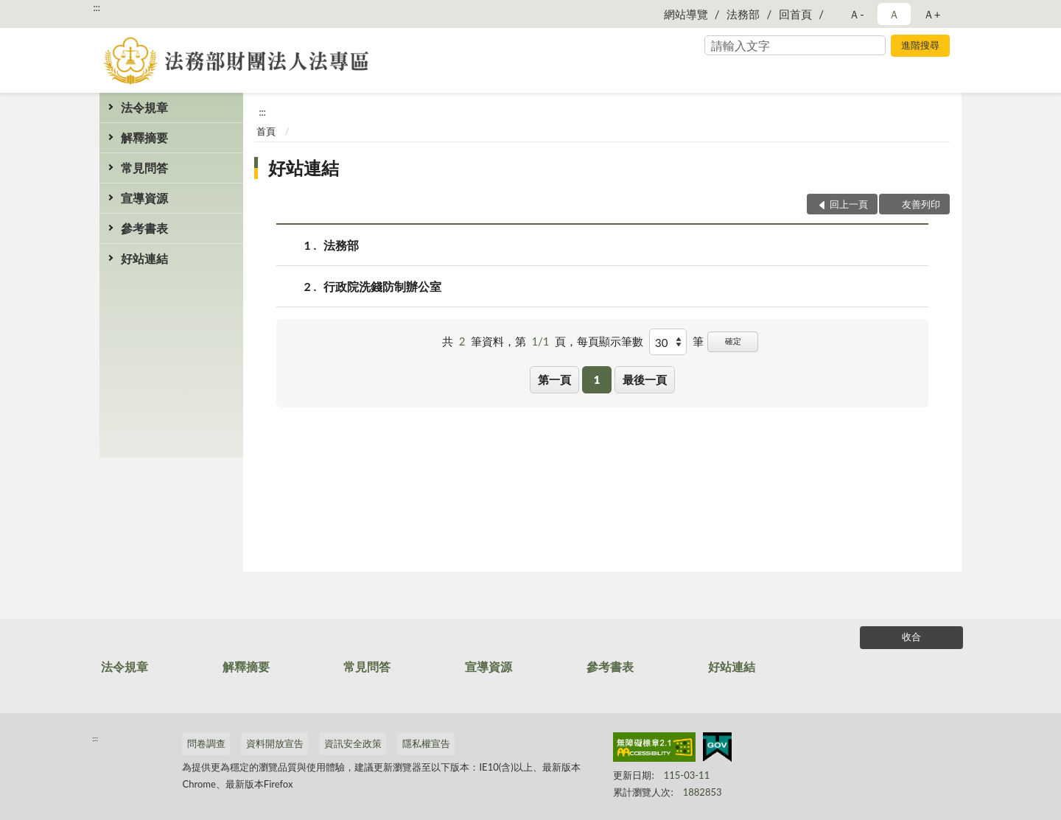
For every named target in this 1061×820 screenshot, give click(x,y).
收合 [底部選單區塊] (911, 636)
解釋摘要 (144, 137)
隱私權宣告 (426, 743)
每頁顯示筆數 (610, 341)
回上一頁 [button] (849, 204)
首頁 (266, 131)
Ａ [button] (894, 14)
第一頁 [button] (554, 379)
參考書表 (144, 228)
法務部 (743, 14)
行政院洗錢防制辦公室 (382, 286)
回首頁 (795, 14)
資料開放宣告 (275, 743)
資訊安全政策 (353, 743)
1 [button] (597, 379)
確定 (733, 341)
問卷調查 (206, 743)
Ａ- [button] (856, 14)
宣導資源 (144, 198)
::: (96, 7)
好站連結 (144, 258)
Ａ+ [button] (932, 14)
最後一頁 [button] (645, 379)
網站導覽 (686, 14)
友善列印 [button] (921, 204)
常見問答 (144, 168)
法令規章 (144, 107)
